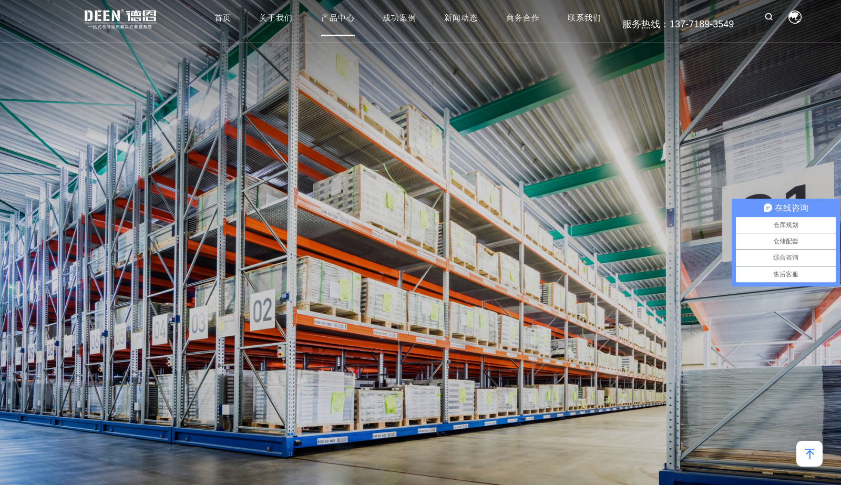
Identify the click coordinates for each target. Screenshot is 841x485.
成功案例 (399, 18)
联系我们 (584, 18)
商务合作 (523, 18)
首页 (222, 18)
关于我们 (276, 18)
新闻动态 (461, 18)
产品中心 (338, 18)
